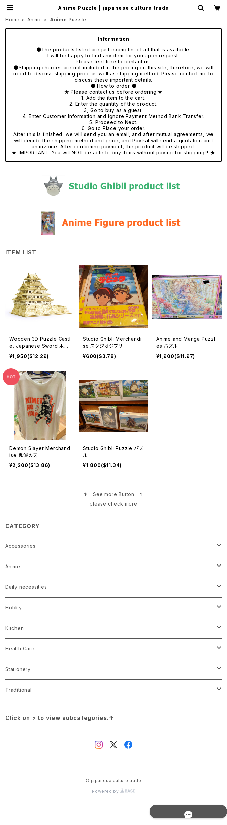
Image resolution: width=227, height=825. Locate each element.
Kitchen (14, 628)
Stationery (18, 669)
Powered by (113, 791)
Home (12, 19)
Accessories (20, 546)
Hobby (13, 607)
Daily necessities (26, 587)
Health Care (20, 648)
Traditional (18, 690)
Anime (34, 19)
